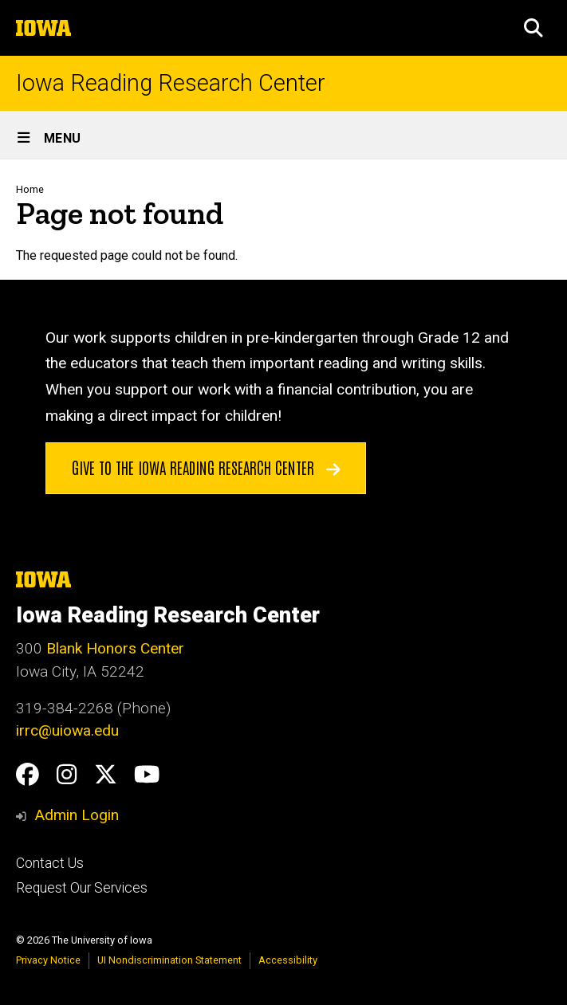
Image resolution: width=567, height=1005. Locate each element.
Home (30, 189)
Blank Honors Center (115, 648)
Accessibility (287, 960)
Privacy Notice (48, 960)
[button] (533, 28)
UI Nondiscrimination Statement (169, 960)
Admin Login (76, 815)
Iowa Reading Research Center (170, 83)
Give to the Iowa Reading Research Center (206, 467)
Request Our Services (82, 888)
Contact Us (50, 863)
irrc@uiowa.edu (67, 730)
